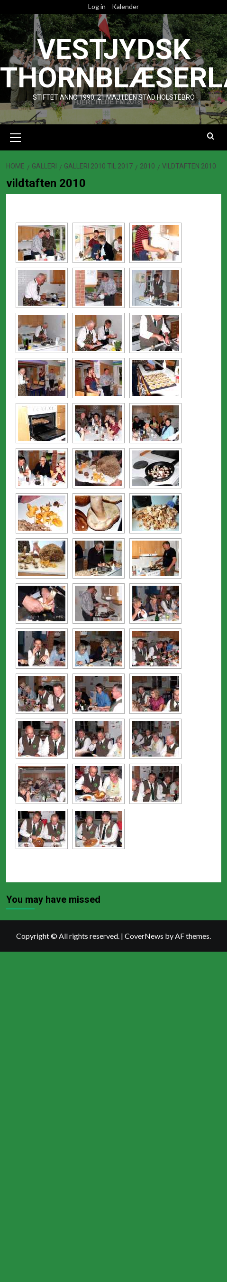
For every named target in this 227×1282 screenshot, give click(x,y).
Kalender (125, 6)
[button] (15, 136)
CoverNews (144, 935)
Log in (97, 6)
